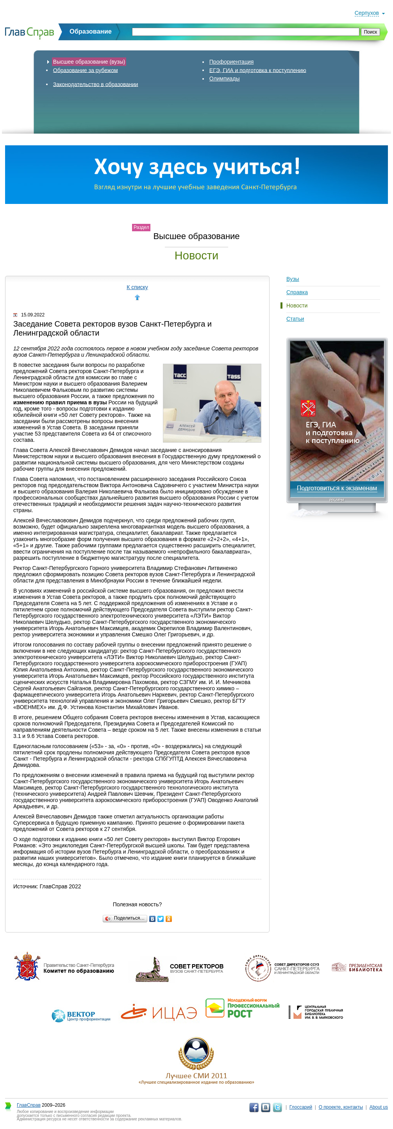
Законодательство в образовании (95, 84)
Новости (296, 305)
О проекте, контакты (341, 1107)
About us (379, 1107)
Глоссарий (300, 1107)
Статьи (295, 319)
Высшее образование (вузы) (89, 62)
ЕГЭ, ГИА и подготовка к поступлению (257, 70)
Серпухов (367, 13)
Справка (297, 292)
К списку (137, 287)
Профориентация (231, 62)
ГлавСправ (29, 1105)
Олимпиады (224, 78)
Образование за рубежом (85, 70)
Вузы (292, 279)
